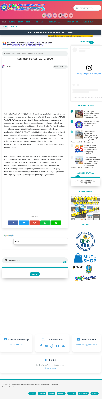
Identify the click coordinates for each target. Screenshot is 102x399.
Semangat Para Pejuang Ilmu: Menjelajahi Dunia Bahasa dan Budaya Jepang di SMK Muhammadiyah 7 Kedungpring (84, 136)
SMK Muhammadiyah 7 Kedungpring (85, 182)
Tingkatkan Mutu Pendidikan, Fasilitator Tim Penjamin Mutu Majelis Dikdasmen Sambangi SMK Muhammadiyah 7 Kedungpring (85, 162)
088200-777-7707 (16, 344)
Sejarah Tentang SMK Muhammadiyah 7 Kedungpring (91, 123)
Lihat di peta (50, 368)
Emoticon (35, 274)
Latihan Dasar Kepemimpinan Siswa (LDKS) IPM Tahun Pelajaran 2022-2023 (91, 114)
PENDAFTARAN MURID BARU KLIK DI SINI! (50, 32)
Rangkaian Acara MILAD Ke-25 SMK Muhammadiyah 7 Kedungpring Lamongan (90, 149)
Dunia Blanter (13, 387)
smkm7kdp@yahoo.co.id (86, 344)
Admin (17, 241)
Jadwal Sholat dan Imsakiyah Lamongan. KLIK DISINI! (73, 36)
